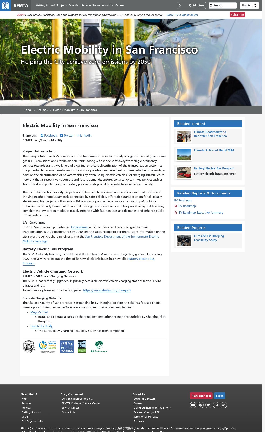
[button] (249, 5)
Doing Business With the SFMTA (152, 407)
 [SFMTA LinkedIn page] (223, 405)
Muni (25, 398)
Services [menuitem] (86, 5)
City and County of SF (147, 412)
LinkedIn (86, 135)
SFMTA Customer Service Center (81, 403)
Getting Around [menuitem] (45, 5)
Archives (139, 421)
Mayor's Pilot (39, 312)
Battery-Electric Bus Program (214, 168)
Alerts (20, 15)
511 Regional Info (32, 421)
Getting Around (31, 412)
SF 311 (25, 416)
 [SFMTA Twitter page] (208, 405)
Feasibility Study (41, 326)
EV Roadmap (79, 227)
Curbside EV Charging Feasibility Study (209, 238)
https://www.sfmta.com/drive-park (107, 290)
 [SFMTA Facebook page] (200, 405)
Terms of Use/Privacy (146, 416)
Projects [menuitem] (62, 5)
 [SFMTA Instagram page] (216, 405)
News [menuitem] (96, 5)
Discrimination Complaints (77, 398)
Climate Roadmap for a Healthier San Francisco (210, 134)
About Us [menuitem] (107, 5)
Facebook (50, 135)
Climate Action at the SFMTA (214, 150)
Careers (138, 403)
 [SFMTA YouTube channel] (193, 405)
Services (26, 403)
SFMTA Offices (70, 407)
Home (27, 110)
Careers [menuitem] (119, 5)
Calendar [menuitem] (74, 5)
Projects (42, 110)
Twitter (69, 135)
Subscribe (237, 15)
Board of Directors (144, 398)
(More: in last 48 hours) (182, 15)
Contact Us (68, 412)
